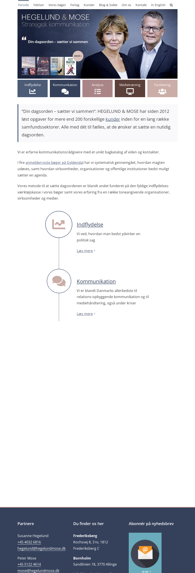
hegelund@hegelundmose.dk (41, 548)
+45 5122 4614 (29, 564)
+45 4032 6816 (29, 542)
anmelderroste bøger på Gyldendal (55, 162)
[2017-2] (97, 10)
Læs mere (85, 250)
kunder (113, 119)
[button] (171, 4)
